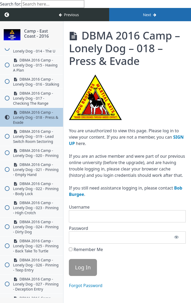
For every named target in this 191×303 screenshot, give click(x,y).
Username (79, 207)
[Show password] (176, 237)
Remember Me (86, 249)
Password (78, 228)
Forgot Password (85, 285)
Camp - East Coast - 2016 (36, 33)
